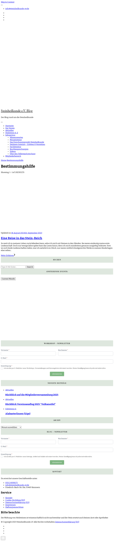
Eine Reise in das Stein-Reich (21, 238)
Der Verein (10, 128)
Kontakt (8, 498)
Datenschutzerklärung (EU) (17, 502)
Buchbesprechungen (19, 149)
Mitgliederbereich (13, 156)
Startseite (9, 126)
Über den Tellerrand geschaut (22, 154)
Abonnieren (57, 374)
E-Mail (4, 358)
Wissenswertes (16, 137)
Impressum (10, 505)
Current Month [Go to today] (8, 279)
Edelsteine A (10, 409)
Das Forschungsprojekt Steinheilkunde (27, 142)
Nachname (63, 350)
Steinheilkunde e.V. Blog (17, 110)
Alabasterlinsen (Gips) (17, 413)
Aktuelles (9, 130)
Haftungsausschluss (14, 507)
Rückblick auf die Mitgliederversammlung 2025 (31, 394)
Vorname (5, 350)
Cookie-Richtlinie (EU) (15, 500)
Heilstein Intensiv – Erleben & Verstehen (27, 144)
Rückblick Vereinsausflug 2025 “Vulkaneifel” (30, 404)
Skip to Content (7, 2)
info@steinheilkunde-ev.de (17, 8)
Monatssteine (16, 140)
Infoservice (10, 135)
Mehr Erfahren (8, 255)
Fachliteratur (15, 147)
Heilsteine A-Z (11, 133)
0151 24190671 (11, 483)
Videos (13, 151)
